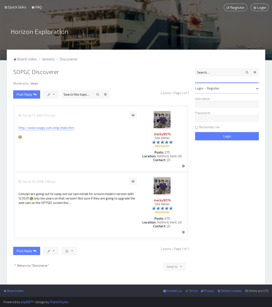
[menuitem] (36, 7)
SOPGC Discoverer (36, 71)
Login (199, 88)
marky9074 (162, 134)
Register (213, 88)
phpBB (25, 302)
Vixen (34, 83)
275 (167, 152)
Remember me (209, 127)
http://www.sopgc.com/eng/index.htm (46, 128)
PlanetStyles (59, 302)
